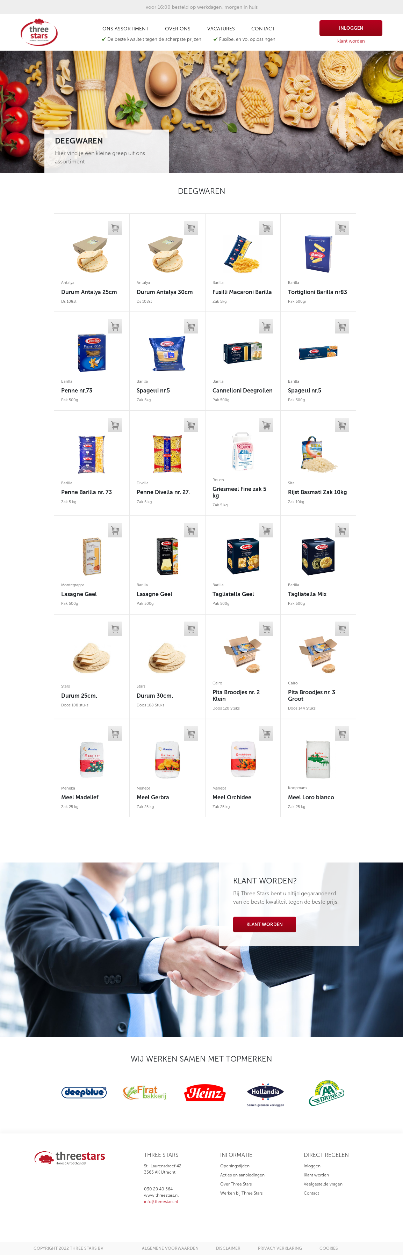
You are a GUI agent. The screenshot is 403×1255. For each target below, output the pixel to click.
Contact (263, 29)
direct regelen (326, 1155)
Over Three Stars (236, 1184)
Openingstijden (235, 1166)
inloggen (351, 28)
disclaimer (228, 1248)
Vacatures (221, 29)
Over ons (177, 29)
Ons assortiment (125, 29)
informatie (236, 1155)
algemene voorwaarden (170, 1248)
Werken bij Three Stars (241, 1193)
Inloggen (312, 1166)
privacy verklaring (280, 1248)
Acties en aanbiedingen (242, 1175)
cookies (328, 1248)
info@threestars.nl (161, 1201)
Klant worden (264, 924)
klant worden (351, 41)
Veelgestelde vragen (323, 1184)
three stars (161, 1155)
